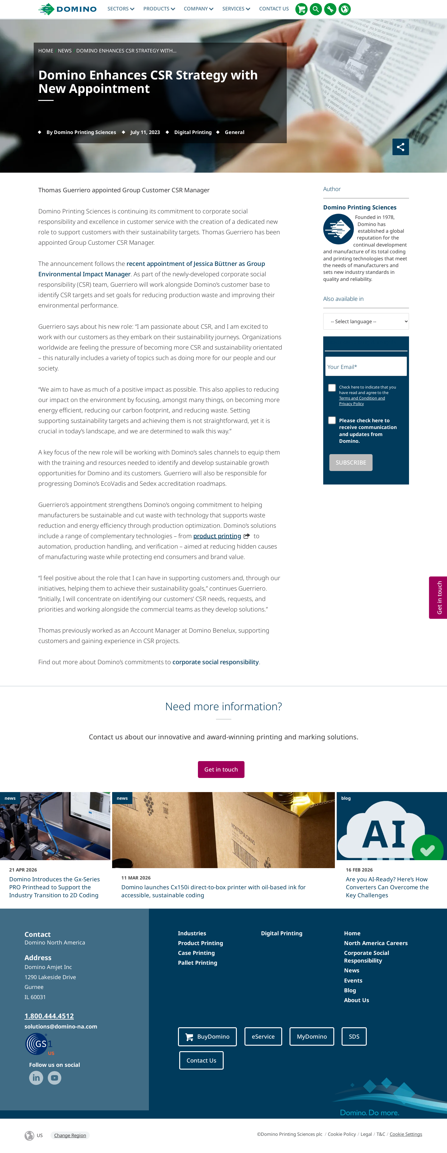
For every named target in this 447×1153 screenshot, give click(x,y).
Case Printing (196, 952)
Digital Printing (281, 933)
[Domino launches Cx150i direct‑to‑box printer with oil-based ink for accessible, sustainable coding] (223, 849)
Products (159, 8)
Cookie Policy (342, 1134)
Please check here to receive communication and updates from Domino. (368, 430)
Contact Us (274, 8)
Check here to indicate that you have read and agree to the (367, 395)
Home (352, 933)
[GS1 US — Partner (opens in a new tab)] (46, 1043)
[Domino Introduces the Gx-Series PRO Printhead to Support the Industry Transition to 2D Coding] (55, 849)
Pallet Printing (197, 962)
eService (263, 1036)
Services (236, 8)
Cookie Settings (406, 1134)
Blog (350, 990)
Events (353, 980)
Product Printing (200, 943)
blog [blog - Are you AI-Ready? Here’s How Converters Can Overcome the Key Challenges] (346, 798)
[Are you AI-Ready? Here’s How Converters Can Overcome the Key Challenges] (392, 849)
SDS (354, 1036)
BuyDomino (207, 1036)
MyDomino (312, 1036)
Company (199, 8)
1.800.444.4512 (49, 1015)
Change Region (70, 1135)
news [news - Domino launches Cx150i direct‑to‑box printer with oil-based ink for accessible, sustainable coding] (122, 798)
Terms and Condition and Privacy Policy (362, 400)
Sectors (121, 8)
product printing (217, 536)
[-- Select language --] (366, 321)
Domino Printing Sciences (359, 207)
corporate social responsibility (215, 662)
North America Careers (376, 943)
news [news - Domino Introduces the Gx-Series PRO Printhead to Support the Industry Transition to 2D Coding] (10, 798)
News (351, 970)
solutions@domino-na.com (61, 1026)
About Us (356, 1000)
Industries (192, 933)
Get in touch (221, 769)
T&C (381, 1134)
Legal (366, 1134)
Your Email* (342, 366)
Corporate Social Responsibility (366, 956)
